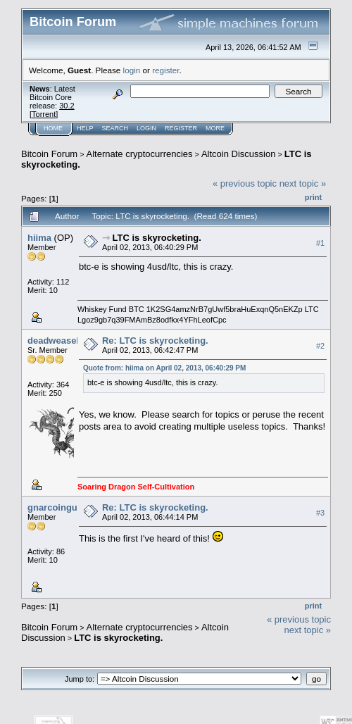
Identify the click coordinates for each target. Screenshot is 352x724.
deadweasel (53, 340)
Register (181, 128)
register (165, 70)
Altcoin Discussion (238, 154)
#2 (320, 346)
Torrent (44, 114)
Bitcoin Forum (49, 154)
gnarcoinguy (54, 507)
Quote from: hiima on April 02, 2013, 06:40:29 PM (164, 368)
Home (53, 128)
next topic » (303, 183)
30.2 (66, 105)
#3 (320, 512)
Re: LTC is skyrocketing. (155, 340)
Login (146, 128)
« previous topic (245, 183)
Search (115, 128)
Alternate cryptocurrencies (140, 154)
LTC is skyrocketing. (157, 237)
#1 (320, 243)
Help (85, 128)
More (215, 128)
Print (313, 197)
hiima (39, 237)
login (132, 70)
